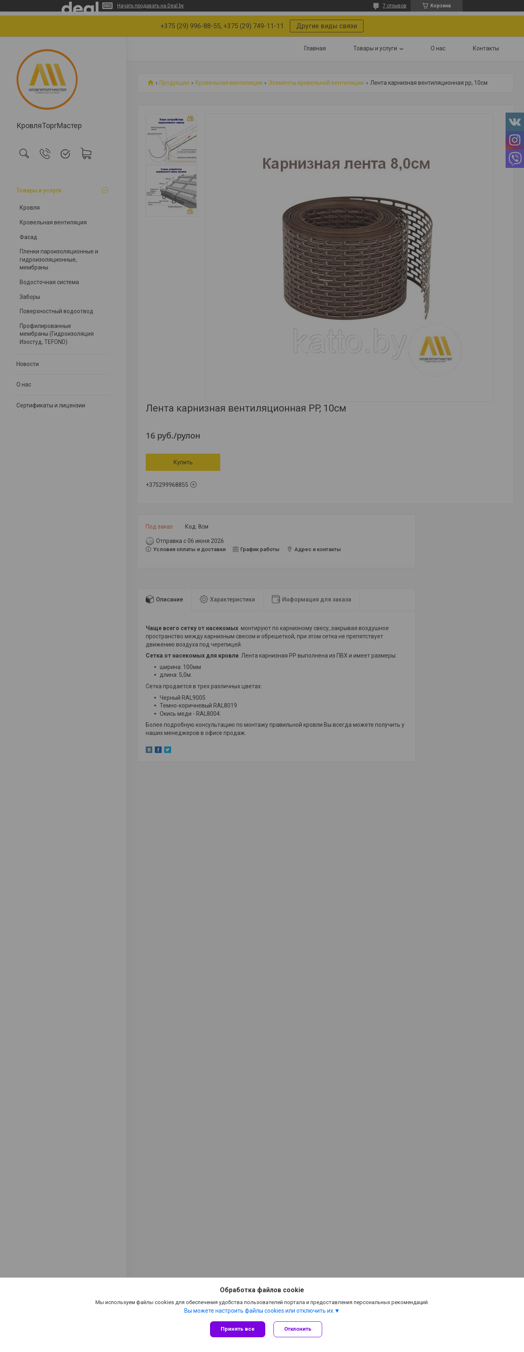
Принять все (238, 1329)
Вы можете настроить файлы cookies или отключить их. (259, 1310)
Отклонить (298, 1329)
